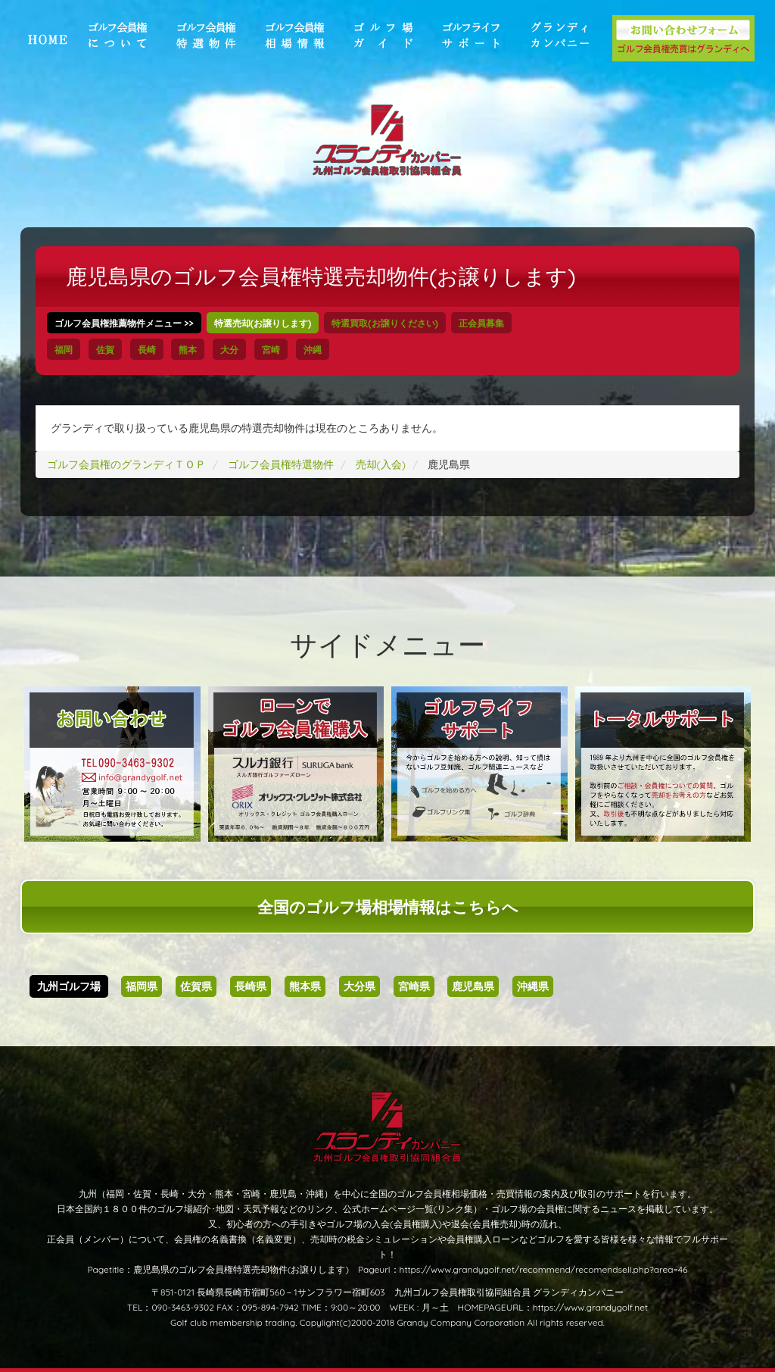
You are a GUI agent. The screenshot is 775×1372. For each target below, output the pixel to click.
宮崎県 (414, 986)
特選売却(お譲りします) (263, 323)
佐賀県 (196, 986)
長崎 (147, 349)
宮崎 (271, 349)
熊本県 (305, 986)
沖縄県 (533, 986)
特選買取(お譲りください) (384, 323)
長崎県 (250, 986)
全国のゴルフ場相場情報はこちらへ (387, 907)
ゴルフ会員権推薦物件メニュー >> (124, 323)
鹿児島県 (473, 986)
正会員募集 (481, 323)
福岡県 (141, 986)
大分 (229, 349)
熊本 (188, 349)
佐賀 (105, 349)
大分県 (359, 986)
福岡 (63, 349)
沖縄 (312, 349)
